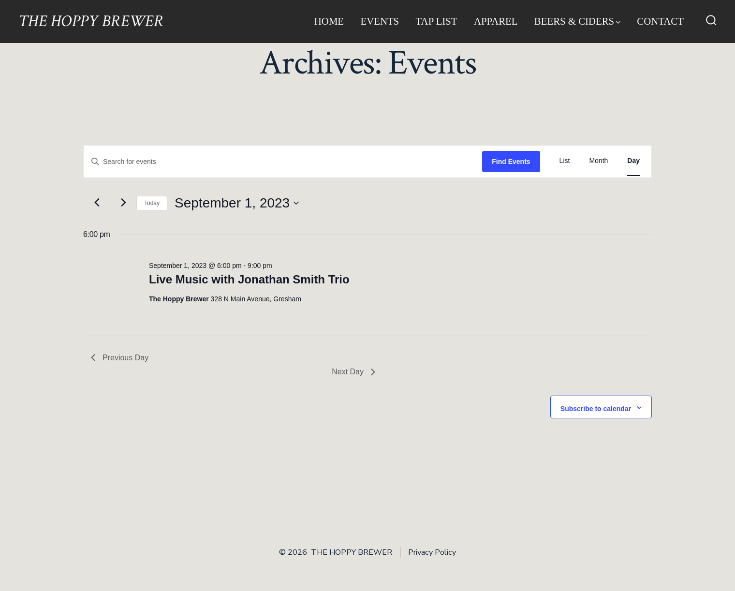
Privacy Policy (432, 552)
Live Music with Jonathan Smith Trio (249, 279)
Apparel (496, 21)
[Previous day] (97, 202)
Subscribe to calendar (595, 409)
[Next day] (123, 202)
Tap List (436, 21)
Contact (660, 21)
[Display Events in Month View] (598, 161)
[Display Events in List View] (564, 161)
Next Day (353, 372)
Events (379, 21)
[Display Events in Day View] (633, 161)
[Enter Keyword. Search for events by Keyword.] (283, 162)
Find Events (511, 161)
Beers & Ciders (577, 21)
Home (329, 21)
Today (152, 203)
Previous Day (119, 358)
